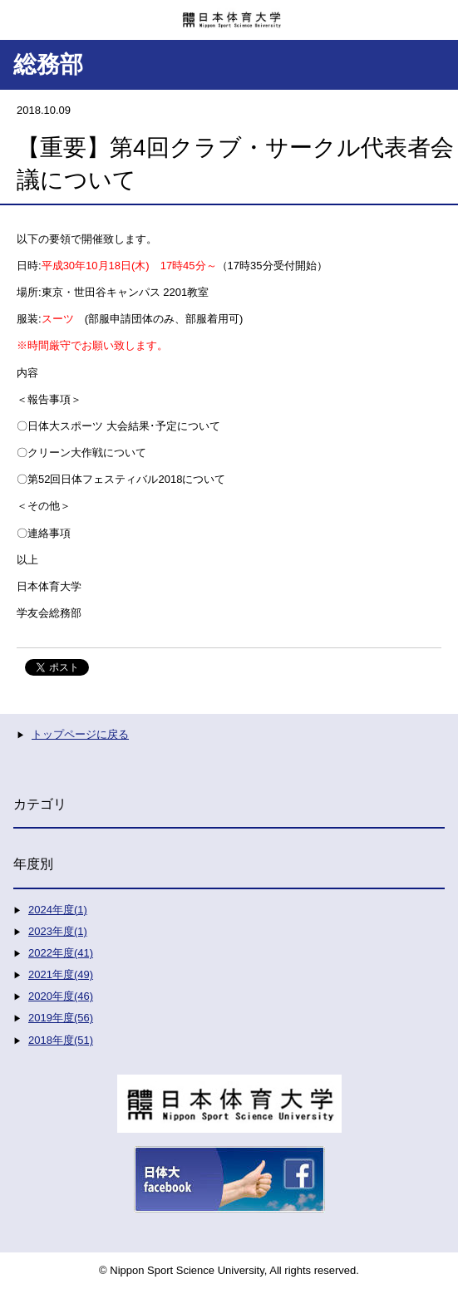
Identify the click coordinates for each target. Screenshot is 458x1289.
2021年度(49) (60, 974)
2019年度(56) (60, 1017)
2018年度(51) (60, 1040)
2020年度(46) (60, 996)
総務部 (48, 64)
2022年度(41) (60, 953)
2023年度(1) (57, 931)
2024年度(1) (57, 909)
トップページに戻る (80, 734)
